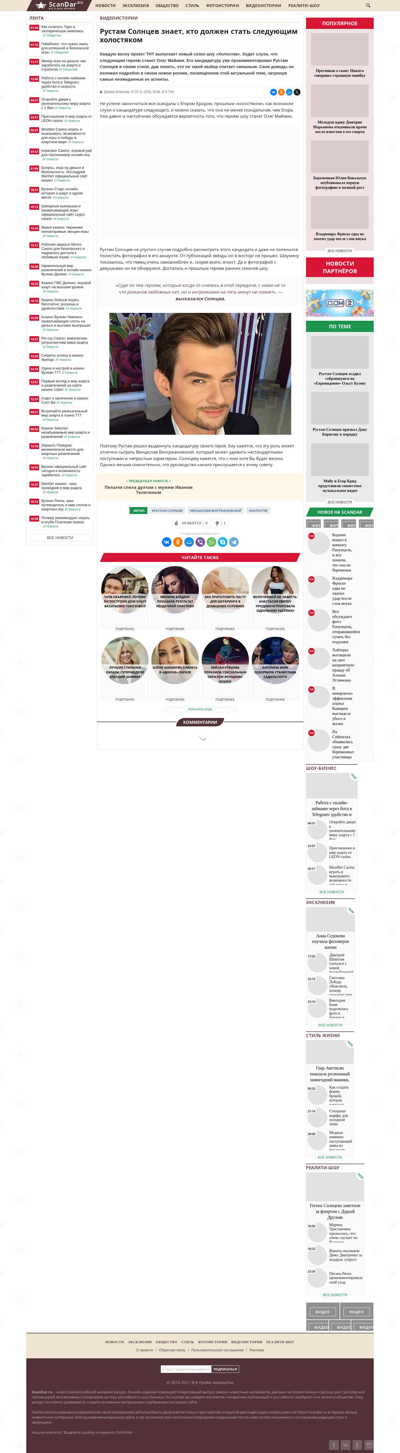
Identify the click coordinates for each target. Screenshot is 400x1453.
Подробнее (125, 629)
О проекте (144, 1350)
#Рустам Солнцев (167, 510)
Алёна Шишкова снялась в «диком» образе (175, 669)
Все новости (60, 538)
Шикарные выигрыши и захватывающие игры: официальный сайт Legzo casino (63, 212)
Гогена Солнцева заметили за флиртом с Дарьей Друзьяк (335, 1211)
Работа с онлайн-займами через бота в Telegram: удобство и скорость (63, 84)
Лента (36, 18)
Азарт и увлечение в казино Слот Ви (64, 400)
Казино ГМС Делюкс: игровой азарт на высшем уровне (66, 287)
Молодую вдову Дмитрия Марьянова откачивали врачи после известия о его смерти (340, 127)
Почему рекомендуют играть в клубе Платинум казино (65, 522)
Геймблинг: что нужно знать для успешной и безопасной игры (65, 48)
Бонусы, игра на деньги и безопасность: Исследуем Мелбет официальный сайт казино (64, 174)
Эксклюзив (136, 5)
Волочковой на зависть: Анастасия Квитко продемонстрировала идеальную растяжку (275, 604)
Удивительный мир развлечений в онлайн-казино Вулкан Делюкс (66, 270)
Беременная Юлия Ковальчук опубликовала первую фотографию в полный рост (339, 183)
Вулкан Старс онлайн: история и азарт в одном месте (62, 193)
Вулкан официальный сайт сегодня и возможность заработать (64, 470)
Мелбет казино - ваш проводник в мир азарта (61, 488)
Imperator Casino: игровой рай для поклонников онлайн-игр (66, 154)
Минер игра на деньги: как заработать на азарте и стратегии (63, 65)
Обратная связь (172, 1350)
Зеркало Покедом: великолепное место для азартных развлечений (62, 451)
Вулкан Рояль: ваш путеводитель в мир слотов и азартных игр (65, 505)
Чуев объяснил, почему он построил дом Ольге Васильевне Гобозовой (125, 601)
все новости (340, 251)
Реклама (257, 1350)
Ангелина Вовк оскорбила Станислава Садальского (275, 672)
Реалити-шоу (304, 5)
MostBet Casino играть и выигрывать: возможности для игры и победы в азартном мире (63, 135)
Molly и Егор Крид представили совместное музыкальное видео (340, 486)
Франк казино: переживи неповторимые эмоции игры (65, 231)
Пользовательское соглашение (217, 1350)
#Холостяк (258, 510)
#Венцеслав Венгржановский (215, 510)
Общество (167, 5)
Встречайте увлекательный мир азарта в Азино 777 (64, 415)
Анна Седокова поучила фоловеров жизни (330, 941)
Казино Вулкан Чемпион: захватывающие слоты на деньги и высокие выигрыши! (65, 323)
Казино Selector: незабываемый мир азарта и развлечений (65, 432)
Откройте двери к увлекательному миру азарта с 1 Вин (65, 103)
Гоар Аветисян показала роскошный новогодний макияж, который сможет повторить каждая (330, 1080)
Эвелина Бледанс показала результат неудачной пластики (175, 601)
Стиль (192, 5)
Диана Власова (117, 91)
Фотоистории (222, 5)
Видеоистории (264, 5)
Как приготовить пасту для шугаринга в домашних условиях (225, 601)
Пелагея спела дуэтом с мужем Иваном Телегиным (149, 489)
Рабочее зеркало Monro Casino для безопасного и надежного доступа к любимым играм (64, 250)
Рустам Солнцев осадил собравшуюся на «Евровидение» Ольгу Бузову (340, 378)
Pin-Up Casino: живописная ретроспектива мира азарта (64, 342)
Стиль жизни (323, 1035)
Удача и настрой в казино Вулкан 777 (62, 370)
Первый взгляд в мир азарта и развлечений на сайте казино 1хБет (65, 385)
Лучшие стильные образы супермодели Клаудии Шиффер (125, 672)
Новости (105, 5)
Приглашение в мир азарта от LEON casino (66, 118)
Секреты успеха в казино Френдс (62, 357)
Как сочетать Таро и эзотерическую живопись (62, 31)
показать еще (200, 709)
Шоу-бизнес (321, 768)
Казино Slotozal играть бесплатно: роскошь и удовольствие (62, 304)
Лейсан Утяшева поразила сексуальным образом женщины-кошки (225, 674)
